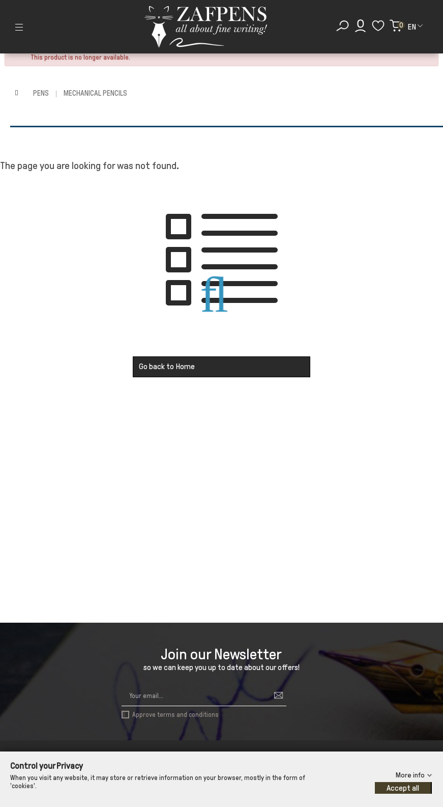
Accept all (403, 788)
